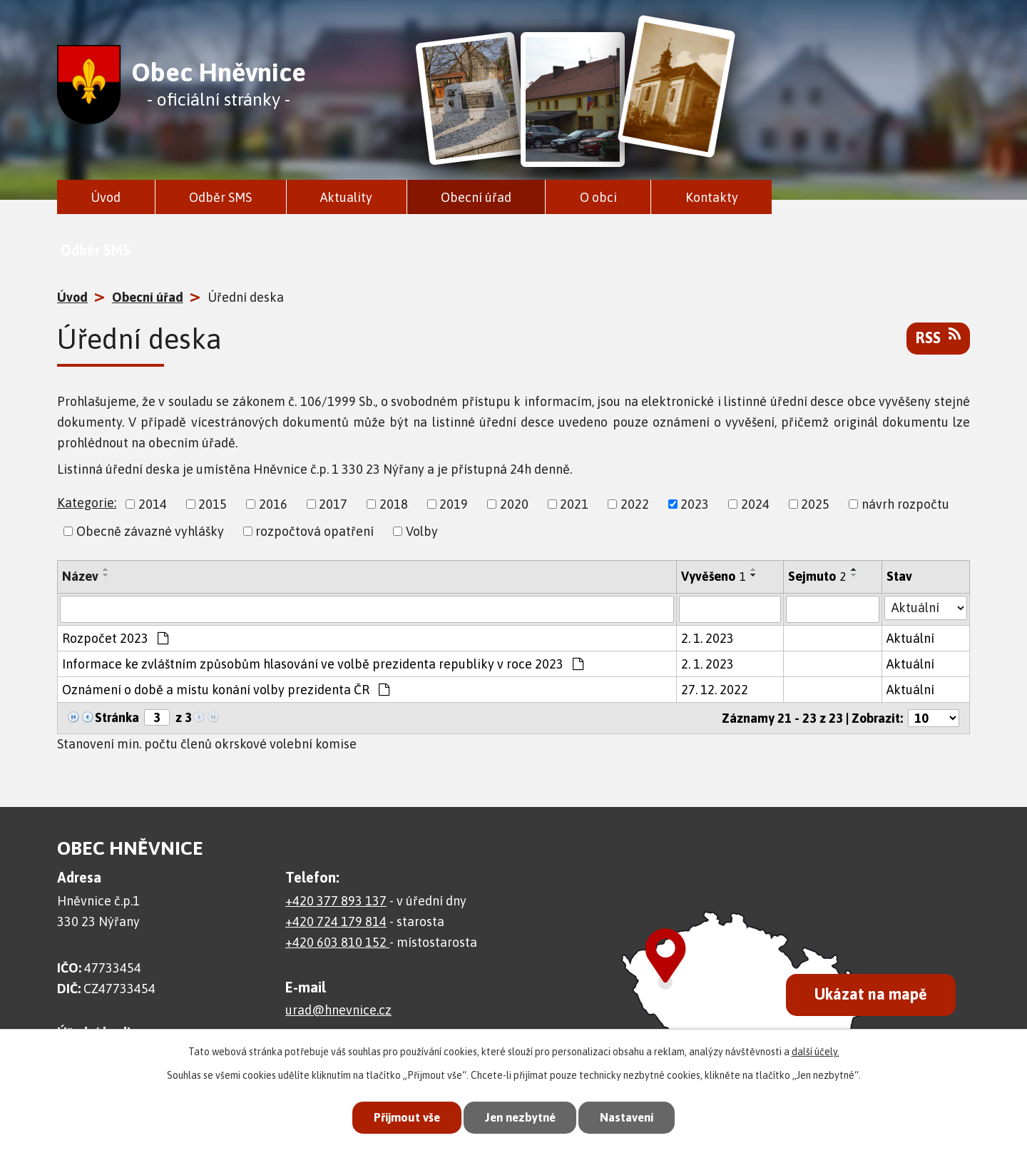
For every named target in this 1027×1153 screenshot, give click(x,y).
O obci (598, 197)
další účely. (815, 1051)
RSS (938, 337)
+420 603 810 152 (337, 942)
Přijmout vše (402, 1117)
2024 (755, 504)
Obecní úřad (476, 197)
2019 (453, 504)
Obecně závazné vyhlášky (150, 531)
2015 (212, 504)
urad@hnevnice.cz (338, 1009)
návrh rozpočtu (905, 504)
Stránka (117, 717)
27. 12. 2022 (714, 689)
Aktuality (346, 197)
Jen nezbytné (519, 1117)
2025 (815, 504)
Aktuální (910, 638)
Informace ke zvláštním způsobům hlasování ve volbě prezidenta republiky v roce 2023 (322, 663)
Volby (422, 531)
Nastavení (630, 1117)
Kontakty (711, 197)
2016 (273, 504)
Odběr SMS (220, 197)
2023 (694, 504)
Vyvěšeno (713, 576)
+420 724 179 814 (336, 921)
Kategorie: (86, 502)
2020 (514, 504)
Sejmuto (817, 576)
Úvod (106, 197)
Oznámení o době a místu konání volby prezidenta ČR (225, 689)
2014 (152, 504)
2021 (574, 504)
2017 (333, 504)
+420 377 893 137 (336, 900)
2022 (634, 504)
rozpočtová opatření (314, 531)
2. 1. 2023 (707, 638)
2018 (393, 504)
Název (80, 576)
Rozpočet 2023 (115, 638)
